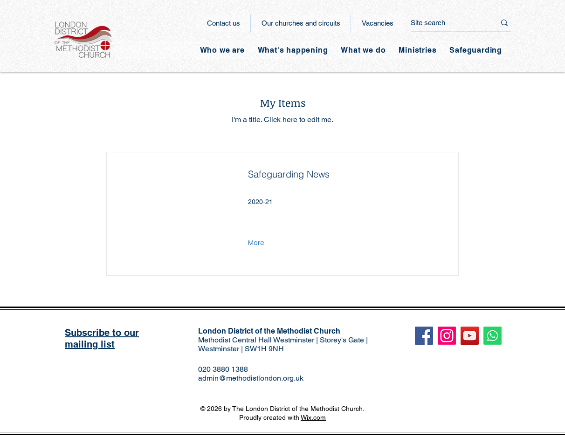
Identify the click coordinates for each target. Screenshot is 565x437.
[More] (257, 243)
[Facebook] (424, 336)
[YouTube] (470, 336)
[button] (293, 50)
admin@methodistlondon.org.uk (250, 378)
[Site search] (446, 23)
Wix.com (313, 417)
